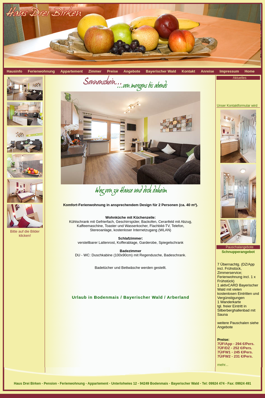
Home (250, 71)
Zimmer (95, 71)
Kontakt (188, 71)
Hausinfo (14, 71)
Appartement (71, 71)
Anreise (207, 71)
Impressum (229, 71)
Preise (112, 71)
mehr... (222, 365)
